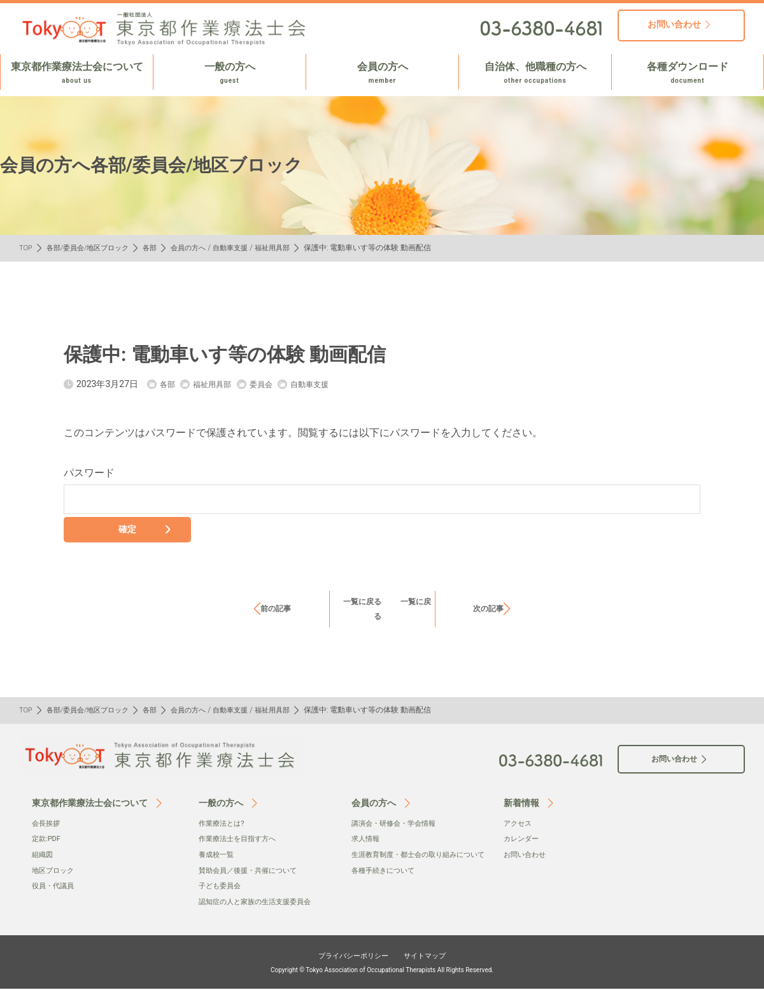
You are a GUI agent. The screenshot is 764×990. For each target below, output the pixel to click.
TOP (26, 247)
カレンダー (523, 840)
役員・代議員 (55, 887)
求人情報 (366, 840)
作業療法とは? (223, 825)
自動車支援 (245, 247)
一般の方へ (229, 73)
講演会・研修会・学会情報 (397, 825)
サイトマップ (434, 956)
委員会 (271, 384)
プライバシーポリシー (347, 956)
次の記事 (488, 610)
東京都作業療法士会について (76, 73)
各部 (159, 247)
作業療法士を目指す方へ (241, 840)
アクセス (519, 825)
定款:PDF (47, 840)
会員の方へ (382, 73)
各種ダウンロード (687, 73)
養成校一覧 (218, 856)
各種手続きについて (385, 884)
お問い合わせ (526, 856)
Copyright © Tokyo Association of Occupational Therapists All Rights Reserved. (382, 970)
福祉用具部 (290, 247)
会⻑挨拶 (47, 825)
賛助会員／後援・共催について (252, 871)
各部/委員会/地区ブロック (93, 247)
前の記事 (276, 610)
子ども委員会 (221, 887)
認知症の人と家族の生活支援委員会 (260, 902)
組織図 (43, 856)
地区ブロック (55, 871)
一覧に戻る (370, 603)
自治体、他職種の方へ (535, 73)
